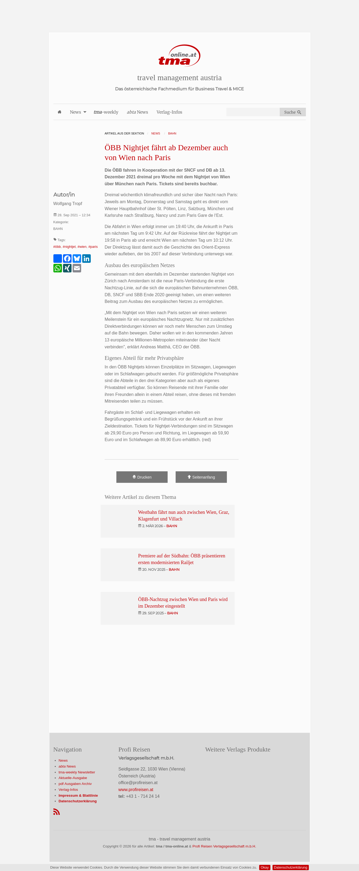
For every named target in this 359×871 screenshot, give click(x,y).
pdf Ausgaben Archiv (75, 784)
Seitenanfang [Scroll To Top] (201, 477)
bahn (171, 526)
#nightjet (69, 247)
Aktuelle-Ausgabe (73, 778)
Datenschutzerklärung (290, 867)
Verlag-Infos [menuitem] (169, 112)
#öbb (57, 247)
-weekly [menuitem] (105, 112)
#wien (82, 247)
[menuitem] (59, 112)
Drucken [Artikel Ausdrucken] (142, 477)
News (63, 760)
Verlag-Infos (68, 790)
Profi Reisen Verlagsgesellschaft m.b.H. (224, 846)
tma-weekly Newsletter (77, 772)
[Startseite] (179, 55)
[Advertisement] (179, 12)
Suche (292, 112)
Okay (265, 867)
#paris (93, 247)
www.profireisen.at (136, 789)
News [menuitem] (75, 112)
